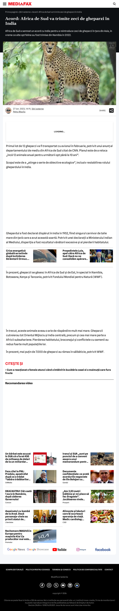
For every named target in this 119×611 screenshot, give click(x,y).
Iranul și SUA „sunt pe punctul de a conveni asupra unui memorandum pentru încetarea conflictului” (75, 457)
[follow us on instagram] (81, 550)
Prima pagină (11, 12)
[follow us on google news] (16, 550)
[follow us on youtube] (59, 550)
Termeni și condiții (61, 570)
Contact (109, 570)
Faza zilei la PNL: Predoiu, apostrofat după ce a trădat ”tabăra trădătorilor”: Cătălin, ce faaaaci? (18, 475)
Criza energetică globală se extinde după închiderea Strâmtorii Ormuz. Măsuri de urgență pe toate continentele (18, 254)
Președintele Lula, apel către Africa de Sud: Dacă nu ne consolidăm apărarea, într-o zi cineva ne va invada (75, 254)
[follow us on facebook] (103, 550)
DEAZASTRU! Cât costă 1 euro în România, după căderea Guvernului (18, 495)
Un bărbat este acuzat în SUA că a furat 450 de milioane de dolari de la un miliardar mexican (18, 457)
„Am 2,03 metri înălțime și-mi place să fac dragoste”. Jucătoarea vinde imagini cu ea (76, 495)
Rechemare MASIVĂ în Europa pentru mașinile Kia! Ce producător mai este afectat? (18, 535)
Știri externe (25, 12)
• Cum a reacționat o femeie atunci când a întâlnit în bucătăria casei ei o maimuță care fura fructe (58, 371)
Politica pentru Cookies (38, 570)
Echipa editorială (14, 570)
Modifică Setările (59, 577)
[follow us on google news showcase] (38, 550)
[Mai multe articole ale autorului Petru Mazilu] (8, 110)
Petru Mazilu (19, 111)
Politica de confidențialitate (87, 570)
